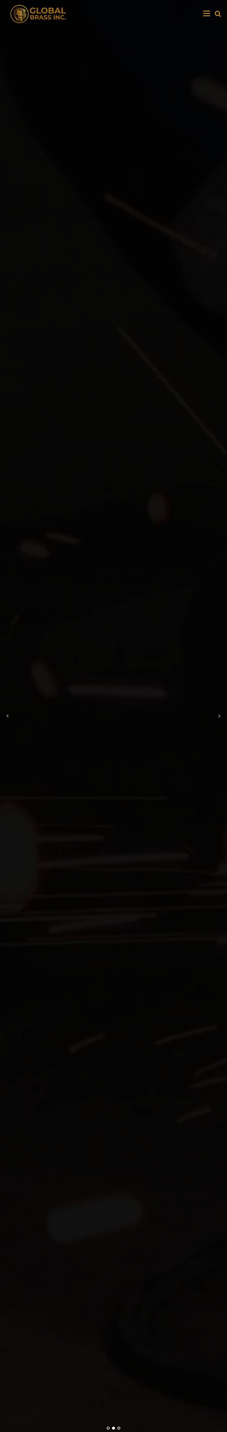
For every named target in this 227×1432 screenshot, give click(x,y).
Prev (7, 716)
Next (219, 716)
